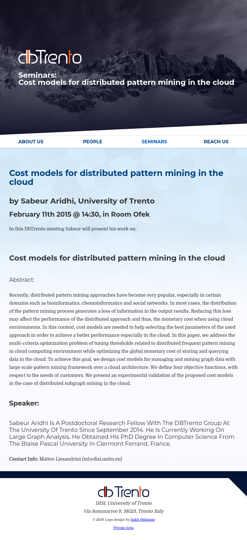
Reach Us (216, 141)
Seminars (154, 141)
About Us (31, 141)
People (92, 141)
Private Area (123, 528)
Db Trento (123, 491)
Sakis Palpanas (143, 520)
